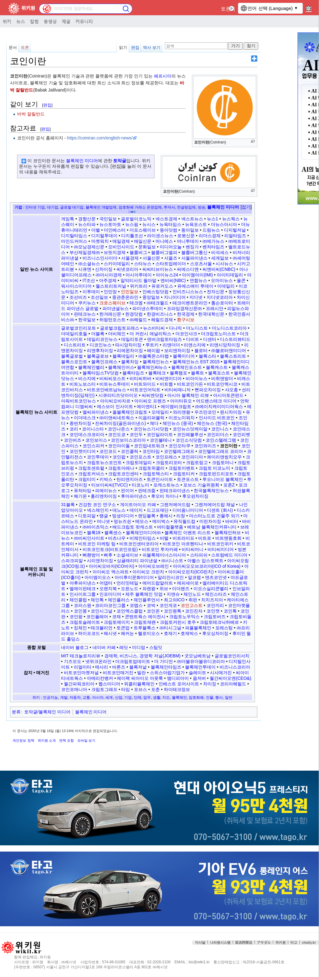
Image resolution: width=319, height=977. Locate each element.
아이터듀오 (181, 400)
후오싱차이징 (215, 633)
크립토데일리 (139, 462)
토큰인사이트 (160, 479)
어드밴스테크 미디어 (216, 400)
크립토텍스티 (156, 473)
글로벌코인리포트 (78, 328)
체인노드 (192, 594)
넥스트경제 (166, 218)
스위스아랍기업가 (167, 672)
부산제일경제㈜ (84, 252)
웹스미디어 (109, 683)
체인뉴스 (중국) (178, 423)
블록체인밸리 (91, 367)
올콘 (241, 280)
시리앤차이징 (100, 560)
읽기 (123, 47)
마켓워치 (100, 241)
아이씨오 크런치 (148, 571)
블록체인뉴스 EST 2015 (196, 361)
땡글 (103, 515)
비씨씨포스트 (112, 378)
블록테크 (157, 372)
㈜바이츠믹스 (96, 526)
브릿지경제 (115, 252)
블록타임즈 (133, 372)
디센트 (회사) (220, 510)
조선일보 (99, 297)
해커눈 (127, 633)
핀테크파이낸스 (175, 490)
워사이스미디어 (76, 286)
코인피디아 (192, 456)
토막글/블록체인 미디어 (47, 711)
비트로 (204, 538)
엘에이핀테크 (82, 588)
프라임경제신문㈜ (184, 308)
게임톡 (67, 218)
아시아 (97, 697)
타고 (293, 942)
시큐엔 (84, 269)
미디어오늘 (171, 246)
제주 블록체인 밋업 (144, 594)
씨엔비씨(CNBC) (218, 269)
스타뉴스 (142, 263)
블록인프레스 (104, 361)
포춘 (155, 689)
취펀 (192, 599)
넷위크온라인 (98, 661)
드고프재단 (158, 510)
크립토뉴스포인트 (104, 462)
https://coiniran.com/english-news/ (100, 137)
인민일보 (129, 291)
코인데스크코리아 (86, 434)
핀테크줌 (146, 490)
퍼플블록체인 (198, 627)
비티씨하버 (140, 378)
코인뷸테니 (161, 440)
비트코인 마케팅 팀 (97, 543)
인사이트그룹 (82, 594)
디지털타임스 (74, 235)
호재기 (170, 633)
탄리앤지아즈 (130, 479)
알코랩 (194, 577)
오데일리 (160, 412)
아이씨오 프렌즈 (150, 400)
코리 (73, 428)
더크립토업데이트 (132, 661)
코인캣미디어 (82, 451)
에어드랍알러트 (157, 582)
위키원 (280, 942)
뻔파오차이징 (208, 389)
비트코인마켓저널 (81, 672)
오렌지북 (108, 588)
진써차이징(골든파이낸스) (120, 423)
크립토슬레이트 (84, 622)
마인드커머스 (74, 241)
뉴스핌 (131, 224)
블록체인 (179, 697)
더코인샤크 (186, 333)
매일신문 (142, 241)
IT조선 (89, 280)
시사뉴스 (224, 263)
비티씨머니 (192, 549)
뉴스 (20, 21)
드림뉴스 (211, 230)
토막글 (119, 160)
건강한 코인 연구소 (97, 504)
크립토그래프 (104, 689)
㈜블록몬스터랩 (153, 356)
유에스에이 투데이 (195, 286)
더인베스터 (115, 230)
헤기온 (80, 496)
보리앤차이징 (177, 350)
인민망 (110, 291)
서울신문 (151, 258)
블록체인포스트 (186, 367)
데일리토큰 (132, 339)
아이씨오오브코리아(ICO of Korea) (206, 566)
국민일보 (108, 218)
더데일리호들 (74, 333)
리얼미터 (82, 667)
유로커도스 (162, 286)
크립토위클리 (151, 468)
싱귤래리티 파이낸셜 (137, 560)
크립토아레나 (121, 468)
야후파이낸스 (82, 582)
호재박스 (189, 633)
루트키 (152, 344)
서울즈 (170, 258)
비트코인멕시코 (222, 384)
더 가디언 (163, 661)
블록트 (197, 372)
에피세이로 (188, 582)
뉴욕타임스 (170, 224)
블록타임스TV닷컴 (101, 372)
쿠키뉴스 (87, 302)
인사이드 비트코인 (217, 417)
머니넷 (103, 521)
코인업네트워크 (149, 445)
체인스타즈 (216, 594)
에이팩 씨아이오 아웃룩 (140, 678)
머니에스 (164, 241)
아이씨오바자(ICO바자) (111, 566)
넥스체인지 (98, 510)
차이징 (209, 683)
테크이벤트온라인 (190, 302)
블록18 (94, 532)
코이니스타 (93, 428)
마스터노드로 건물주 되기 (214, 515)
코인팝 (119, 456)
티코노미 (140, 484)
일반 (228, 697)
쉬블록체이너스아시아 (164, 554)
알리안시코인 (171, 577)
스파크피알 (72, 560)
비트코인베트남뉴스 (106, 389)
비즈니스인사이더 (100, 258)
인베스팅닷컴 (155, 291)
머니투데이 (188, 241)
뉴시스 (148, 224)
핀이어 (127, 490)
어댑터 (105, 582)
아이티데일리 (230, 274)
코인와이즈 (205, 445)
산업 (118, 697)
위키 (6, 21)
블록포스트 (219, 372)
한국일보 (87, 319)
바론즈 (118, 667)
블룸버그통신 (194, 252)
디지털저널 (235, 230)
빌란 (141, 672)
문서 (13, 47)
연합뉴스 (198, 280)
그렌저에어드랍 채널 (214, 504)
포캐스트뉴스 (166, 484)
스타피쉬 (198, 554)
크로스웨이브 (112, 302)
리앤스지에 (195, 344)
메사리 (101, 667)
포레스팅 (224, 627)
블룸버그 (138, 252)
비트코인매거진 (118, 672)
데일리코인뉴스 (102, 339)
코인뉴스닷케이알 (190, 428)
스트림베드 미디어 (229, 554)
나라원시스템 (220, 942)
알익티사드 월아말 (139, 280)
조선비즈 (78, 297)
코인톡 (230, 610)
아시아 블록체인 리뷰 (188, 395)
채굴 (66, 21)
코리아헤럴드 (233, 683)
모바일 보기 (86, 740)
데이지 (136, 510)
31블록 (68, 504)
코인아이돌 (119, 445)
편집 (135, 47)
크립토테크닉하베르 (219, 622)
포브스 (140, 689)
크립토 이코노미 (215, 468)
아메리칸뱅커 (100, 678)
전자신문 (215, 291)
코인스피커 (93, 445)
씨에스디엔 (188, 269)
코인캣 (213, 610)
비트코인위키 (220, 543)
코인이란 (228, 445)
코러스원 (82, 605)
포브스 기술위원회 (201, 484)
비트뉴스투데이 (114, 384)
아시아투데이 (139, 274)
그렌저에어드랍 (175, 504)
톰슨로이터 (222, 302)
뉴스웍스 (231, 218)
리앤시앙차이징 (225, 344)
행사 (219, 697)
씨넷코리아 (127, 269)
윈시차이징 (231, 412)
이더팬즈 (180, 588)
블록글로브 (98, 356)
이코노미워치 (182, 417)
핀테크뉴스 (85, 314)
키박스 (105, 479)
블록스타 (207, 356)
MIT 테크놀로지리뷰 (80, 655)
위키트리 (138, 286)
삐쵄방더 (91, 554)
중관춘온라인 (125, 297)
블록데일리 (123, 356)
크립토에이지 (117, 622)
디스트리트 (75, 344)
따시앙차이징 (128, 344)
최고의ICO (174, 599)
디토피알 (87, 515)
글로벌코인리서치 (232, 655)
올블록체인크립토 (129, 412)
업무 (147, 697)
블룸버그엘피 (164, 252)
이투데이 (91, 291)
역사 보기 (151, 47)
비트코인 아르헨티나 (183, 543)
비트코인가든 (190, 384)
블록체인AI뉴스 (152, 367)
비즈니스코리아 (235, 667)
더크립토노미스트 (218, 333)
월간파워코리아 (79, 683)
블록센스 (113, 532)
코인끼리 (215, 605)
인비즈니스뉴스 (188, 291)
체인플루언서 (147, 599)
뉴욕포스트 (196, 224)
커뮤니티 (84, 21)
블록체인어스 (121, 367)
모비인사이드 (121, 246)
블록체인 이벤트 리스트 (187, 532)
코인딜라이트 (160, 434)
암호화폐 (196, 697)
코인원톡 (172, 610)
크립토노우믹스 (184, 616)
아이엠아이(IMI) (197, 274)
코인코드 (108, 451)
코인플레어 (97, 616)
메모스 (141, 521)
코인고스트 (191, 605)
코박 (151, 605)
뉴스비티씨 (154, 328)
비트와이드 (145, 384)
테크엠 (136, 302)
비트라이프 (183, 538)
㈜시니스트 (172, 560)
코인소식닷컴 (189, 440)
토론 (226, 9)
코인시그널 (101, 610)
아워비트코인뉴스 (78, 400)
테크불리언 (101, 627)
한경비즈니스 (160, 314)
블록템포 (178, 372)
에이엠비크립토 (176, 406)
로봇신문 (186, 235)
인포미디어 (110, 594)
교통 (86, 697)
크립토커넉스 (91, 473)
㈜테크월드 (158, 302)
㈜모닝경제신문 (89, 246)
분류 (16, 711)
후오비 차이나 (165, 496)
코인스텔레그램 (221, 440)
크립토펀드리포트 (216, 473)
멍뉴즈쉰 (122, 521)
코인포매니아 (74, 689)
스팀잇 (155, 647)
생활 (156, 697)
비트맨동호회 (228, 538)
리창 (180, 515)
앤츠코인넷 (216, 577)
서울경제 (130, 258)
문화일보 (147, 246)
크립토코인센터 (123, 473)
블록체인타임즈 (166, 667)
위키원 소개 (47, 740)
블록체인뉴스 (156, 361)
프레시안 (214, 308)
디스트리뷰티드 (235, 339)
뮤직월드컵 (184, 521)
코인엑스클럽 (130, 610)
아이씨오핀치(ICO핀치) (191, 571)
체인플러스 (119, 599)
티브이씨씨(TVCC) (109, 484)
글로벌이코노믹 (136, 218)
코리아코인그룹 (110, 605)
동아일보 (190, 230)
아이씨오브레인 (153, 566)
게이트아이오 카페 (138, 504)
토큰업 (123, 627)
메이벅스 (161, 521)
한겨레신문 (110, 314)
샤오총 (231, 389)
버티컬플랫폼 (170, 526)
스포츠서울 (201, 263)
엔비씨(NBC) (173, 280)
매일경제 (121, 241)
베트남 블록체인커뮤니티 (211, 526)
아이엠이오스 (97, 577)
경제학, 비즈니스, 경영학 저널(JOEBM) (142, 655)
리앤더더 (171, 344)
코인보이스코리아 (128, 440)
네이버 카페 (104, 647)
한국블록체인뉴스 (211, 490)
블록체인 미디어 (82, 160)
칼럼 (34, 21)
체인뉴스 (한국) (212, 423)
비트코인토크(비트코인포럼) (110, 549)
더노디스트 (197, 328)
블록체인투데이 (200, 667)
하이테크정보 (177, 689)
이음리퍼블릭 (151, 417)
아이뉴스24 (167, 274)
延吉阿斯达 (243, 942)
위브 (164, 588)
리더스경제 (210, 235)
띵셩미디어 (123, 515)
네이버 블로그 (74, 647)
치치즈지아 (212, 599)
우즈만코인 (205, 412)
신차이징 (103, 269)
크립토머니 (223, 462)
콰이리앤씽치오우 (224, 456)
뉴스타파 (87, 224)
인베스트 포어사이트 (179, 683)
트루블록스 (144, 627)
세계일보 (220, 258)
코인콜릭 (129, 451)
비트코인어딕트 (145, 389)
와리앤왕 (181, 412)
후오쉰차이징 (195, 496)
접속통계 (268, 955)
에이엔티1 (147, 406)
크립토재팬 (145, 622)
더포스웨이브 (143, 230)
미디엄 (138, 647)
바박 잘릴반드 (31, 113)
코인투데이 (98, 456)
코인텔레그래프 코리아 (220, 451)
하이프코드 (89, 633)
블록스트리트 (233, 356)
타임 (125, 689)
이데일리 (226, 286)
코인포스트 (140, 456)
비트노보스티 (82, 384)
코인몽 (80, 610)
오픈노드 (129, 588)
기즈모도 (72, 661)
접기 (246, 206)
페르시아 (162, 75)
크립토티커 (184, 473)
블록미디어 (184, 356)
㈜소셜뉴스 (89, 263)
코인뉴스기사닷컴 (151, 428)
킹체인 (80, 627)
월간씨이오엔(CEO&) (230, 678)
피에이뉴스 (106, 490)
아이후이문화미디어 (134, 577)
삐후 (108, 554)
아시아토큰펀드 (228, 395)
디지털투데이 (104, 235)
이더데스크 (85, 417)
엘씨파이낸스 (96, 412)
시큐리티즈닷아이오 (118, 395)
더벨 (95, 230)
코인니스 (220, 428)
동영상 (50, 21)
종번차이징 (80, 423)
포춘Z (229, 484)
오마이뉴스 (222, 280)
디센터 (209, 339)
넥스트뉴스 (192, 218)
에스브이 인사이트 (115, 406)
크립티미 (87, 479)
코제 (116, 616)
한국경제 (185, 314)
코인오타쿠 (179, 445)
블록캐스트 (217, 367)
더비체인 (117, 333)
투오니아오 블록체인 (222, 479)
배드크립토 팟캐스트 (132, 526)
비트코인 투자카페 (160, 549)
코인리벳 (241, 434)
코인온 (153, 610)
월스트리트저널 (111, 286)
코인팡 (76, 616)
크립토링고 (197, 462)
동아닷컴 (168, 230)
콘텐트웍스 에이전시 (145, 616)
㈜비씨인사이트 (89, 538)
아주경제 (108, 280)
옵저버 (199, 678)
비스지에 (87, 378)
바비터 (231, 521)
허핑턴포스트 (112, 319)
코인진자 (193, 610)
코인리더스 (218, 434)
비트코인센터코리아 (139, 543)
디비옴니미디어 (188, 510)
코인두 (136, 434)
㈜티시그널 (170, 627)
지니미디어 (175, 297)
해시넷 (110, 633)
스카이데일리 (117, 263)
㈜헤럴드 (138, 319)
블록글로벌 (72, 356)
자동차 (75, 697)
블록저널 (138, 667)
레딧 (123, 647)
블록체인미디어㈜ (143, 532)
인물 (209, 697)
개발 (64, 697)
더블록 (97, 333)
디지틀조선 (132, 235)
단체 (137, 697)
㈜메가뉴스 (213, 241)
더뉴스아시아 (224, 224)
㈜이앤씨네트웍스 (116, 417)
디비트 (192, 339)
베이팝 (153, 350)
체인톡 (97, 599)
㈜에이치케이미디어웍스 (219, 406)
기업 (18, 207)
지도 (166, 697)
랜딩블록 (146, 515)
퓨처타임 (82, 490)
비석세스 (220, 252)
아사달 (200, 942)
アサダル (264, 942)
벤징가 (192, 246)
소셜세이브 (127, 554)
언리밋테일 (127, 582)
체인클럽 (78, 599)
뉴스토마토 (110, 224)
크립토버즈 (215, 616)
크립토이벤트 (182, 468)
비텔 (164, 538)
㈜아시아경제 (109, 274)
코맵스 (136, 605)
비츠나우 (117, 538)
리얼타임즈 (235, 235)
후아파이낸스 (134, 496)
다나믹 (175, 328)
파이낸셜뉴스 (115, 308)
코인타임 (151, 451)
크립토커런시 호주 (178, 622)
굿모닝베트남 (197, 655)
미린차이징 (210, 521)
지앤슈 (173, 594)
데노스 (119, 510)
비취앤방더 (222, 378)
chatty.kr (309, 942)
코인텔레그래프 (179, 451)
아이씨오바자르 (115, 400)
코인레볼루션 (190, 434)
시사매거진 (221, 672)
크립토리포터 (169, 462)
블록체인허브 (228, 532)
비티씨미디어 (220, 549)
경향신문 (87, 218)
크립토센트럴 (91, 468)
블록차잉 (130, 361)
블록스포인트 (74, 361)
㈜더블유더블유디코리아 (201, 661)
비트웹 (166, 384)
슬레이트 (197, 672)
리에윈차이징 (130, 350)
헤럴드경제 (162, 319)
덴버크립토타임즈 (164, 339)
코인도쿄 (117, 434)
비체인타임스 (143, 538)
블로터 (200, 350)
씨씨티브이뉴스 (157, 269)
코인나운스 (119, 428)
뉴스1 (212, 218)
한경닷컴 (134, 314)
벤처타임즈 (213, 246)
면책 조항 (66, 740)
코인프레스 (166, 456)
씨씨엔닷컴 (153, 395)
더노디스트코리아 (229, 328)
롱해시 (166, 515)
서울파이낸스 (194, 258)
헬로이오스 (149, 633)
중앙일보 (151, 297)
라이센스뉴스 (160, 235)
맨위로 (309, 955)
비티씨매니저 (177, 389)
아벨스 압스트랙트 (205, 560)
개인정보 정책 (23, 740)
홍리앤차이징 (104, 496)
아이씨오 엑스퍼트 (111, 571)
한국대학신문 (211, 314)
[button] (246, 207)
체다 (154, 423)
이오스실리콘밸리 (210, 588)
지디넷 (195, 297)
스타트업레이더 (170, 263)
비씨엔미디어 (168, 378)
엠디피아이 (178, 678)
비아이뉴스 (196, 378)
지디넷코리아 (220, 297)
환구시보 (185, 319)
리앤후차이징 (100, 350)
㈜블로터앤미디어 (228, 350)
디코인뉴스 (101, 344)
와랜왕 (148, 588)
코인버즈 (72, 440)
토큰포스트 (188, 479)
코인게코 (168, 605)
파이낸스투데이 (147, 308)
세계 (109, 697)
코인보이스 (96, 440)
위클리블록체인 (139, 683)
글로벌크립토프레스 (119, 328)
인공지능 (50, 697)
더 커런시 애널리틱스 (150, 333)
